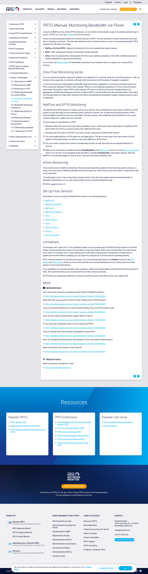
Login (125, 2)
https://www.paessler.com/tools (58, 368)
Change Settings (106, 568)
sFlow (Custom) (51, 227)
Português (137, 2)
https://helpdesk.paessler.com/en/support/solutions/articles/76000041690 (75, 336)
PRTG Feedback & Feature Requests (118, 422)
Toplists (70, 35)
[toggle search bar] (139, 9)
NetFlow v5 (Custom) (53, 204)
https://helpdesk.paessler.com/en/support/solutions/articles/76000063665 (75, 304)
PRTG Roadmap (110, 426)
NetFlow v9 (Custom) (130, 150)
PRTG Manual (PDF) (19, 422)
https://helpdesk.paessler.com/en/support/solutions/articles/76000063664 (75, 296)
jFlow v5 (48, 231)
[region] (74, 568)
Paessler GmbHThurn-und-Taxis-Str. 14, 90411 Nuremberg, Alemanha (127, 523)
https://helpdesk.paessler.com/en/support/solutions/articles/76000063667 (75, 320)
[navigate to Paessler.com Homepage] (12, 9)
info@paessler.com (122, 530)
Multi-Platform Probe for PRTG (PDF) (25, 426)
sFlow (47, 223)
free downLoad (74, 486)
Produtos (27, 9)
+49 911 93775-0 (121, 535)
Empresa (108, 2)
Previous (134, 24)
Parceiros (74, 9)
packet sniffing (63, 62)
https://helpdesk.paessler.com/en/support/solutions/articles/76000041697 (75, 352)
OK (125, 568)
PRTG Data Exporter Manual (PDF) (71, 439)
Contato (118, 2)
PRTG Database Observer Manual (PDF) (73, 435)
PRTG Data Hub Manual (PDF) (69, 432)
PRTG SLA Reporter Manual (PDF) (70, 428)
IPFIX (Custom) (51, 220)
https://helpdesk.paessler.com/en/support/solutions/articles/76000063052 (75, 344)
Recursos (61, 9)
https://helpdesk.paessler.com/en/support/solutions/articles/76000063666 (75, 312)
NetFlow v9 (104, 150)
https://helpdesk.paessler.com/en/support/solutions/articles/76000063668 (75, 328)
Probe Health (57, 262)
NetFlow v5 (49, 200)
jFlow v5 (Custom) (52, 235)
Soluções (39, 9)
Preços (50, 9)
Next (138, 24)
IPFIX (47, 216)
